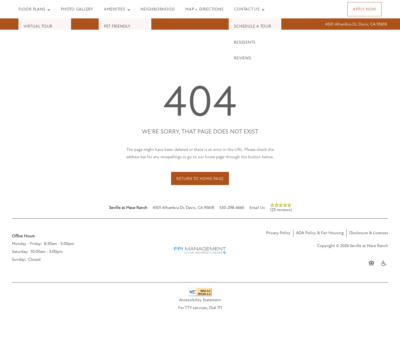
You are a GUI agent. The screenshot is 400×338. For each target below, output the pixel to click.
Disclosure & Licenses (368, 232)
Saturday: (20, 251)
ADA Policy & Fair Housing (320, 232)
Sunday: (19, 259)
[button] (364, 9)
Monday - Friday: (27, 243)
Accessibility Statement (200, 300)
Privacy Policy (278, 232)
